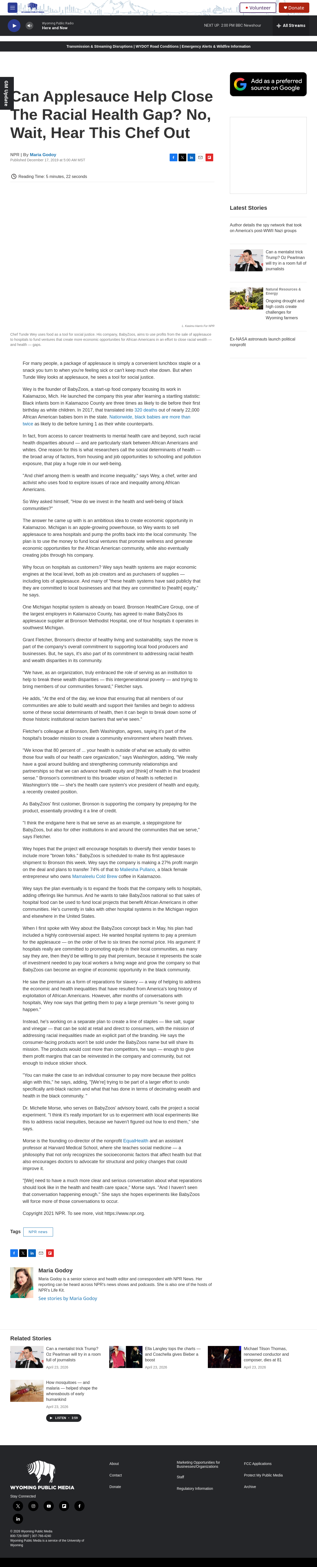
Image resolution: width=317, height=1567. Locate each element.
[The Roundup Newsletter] (268, 155)
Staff (180, 1477)
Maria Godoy (43, 154)
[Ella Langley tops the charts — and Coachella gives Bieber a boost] (125, 1357)
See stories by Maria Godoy (67, 1298)
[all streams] (291, 25)
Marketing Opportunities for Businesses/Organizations (198, 1465)
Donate (296, 8)
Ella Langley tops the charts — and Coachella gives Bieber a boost (173, 1354)
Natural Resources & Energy (283, 291)
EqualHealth (135, 1140)
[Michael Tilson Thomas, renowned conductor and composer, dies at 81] (224, 1357)
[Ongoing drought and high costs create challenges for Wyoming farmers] (246, 298)
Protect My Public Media (263, 1475)
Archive (250, 1487)
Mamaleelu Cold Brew (95, 876)
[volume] (29, 26)
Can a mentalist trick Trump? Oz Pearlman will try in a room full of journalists (73, 1354)
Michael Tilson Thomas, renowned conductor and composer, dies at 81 (266, 1354)
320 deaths (146, 410)
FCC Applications (257, 1464)
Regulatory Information (195, 1489)
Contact (115, 1475)
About (114, 1464)
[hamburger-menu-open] (12, 8)
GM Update (6, 93)
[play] (14, 26)
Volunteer (258, 8)
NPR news (38, 1232)
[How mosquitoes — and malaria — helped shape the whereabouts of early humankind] (27, 1391)
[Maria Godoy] (21, 1282)
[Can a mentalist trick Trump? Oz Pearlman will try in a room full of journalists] (246, 260)
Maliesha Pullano (137, 869)
